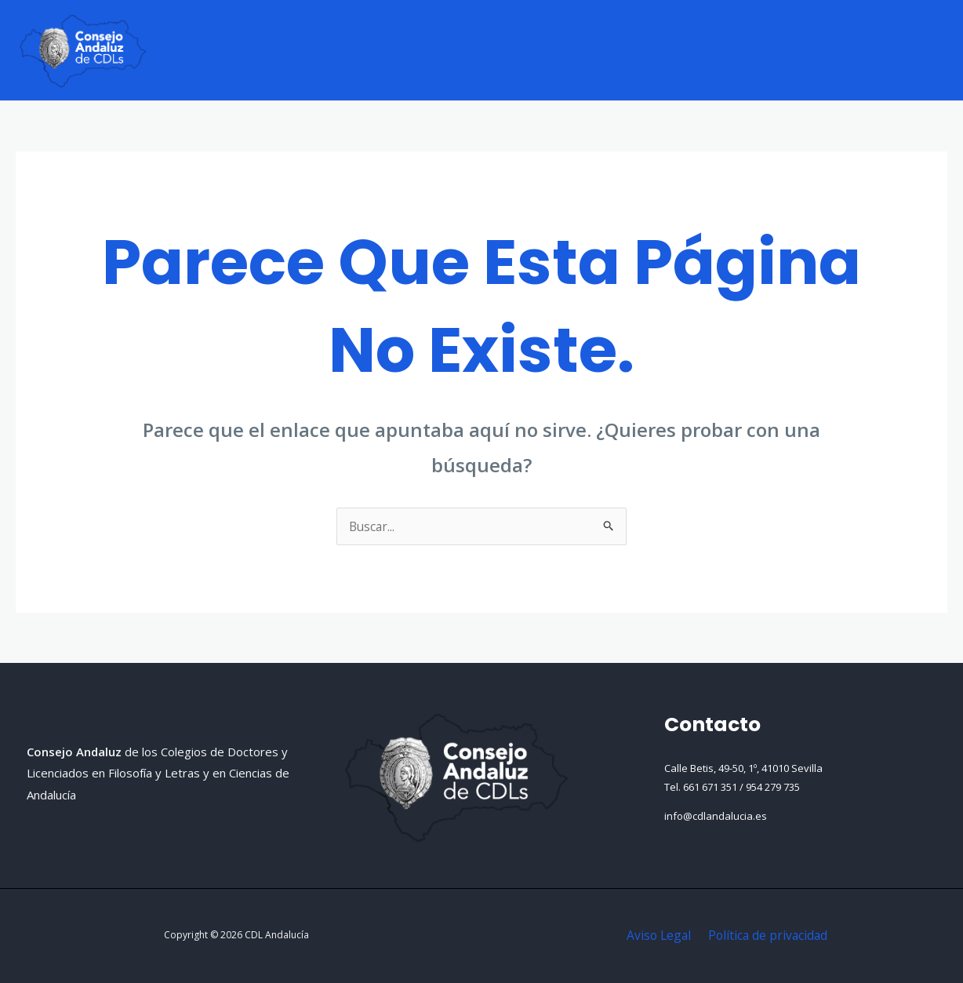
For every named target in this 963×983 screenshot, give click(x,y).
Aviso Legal (659, 935)
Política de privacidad (766, 935)
